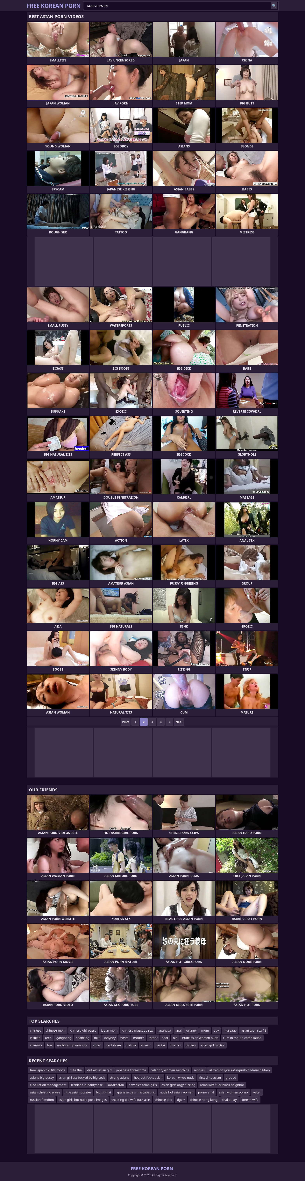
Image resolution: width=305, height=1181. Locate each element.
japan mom (109, 1030)
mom (205, 1030)
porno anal (206, 1092)
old (175, 1038)
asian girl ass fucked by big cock (82, 1077)
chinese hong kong (204, 1100)
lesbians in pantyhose (87, 1085)
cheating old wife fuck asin (130, 1100)
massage (230, 1030)
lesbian (35, 1038)
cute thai (76, 1070)
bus (49, 1045)
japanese (164, 1030)
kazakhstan (115, 1085)
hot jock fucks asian (148, 1077)
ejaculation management (48, 1085)
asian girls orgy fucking (178, 1085)
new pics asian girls (143, 1085)
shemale (36, 1045)
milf (97, 1038)
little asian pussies (78, 1092)
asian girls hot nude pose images (83, 1100)
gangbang (63, 1038)
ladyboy (110, 1038)
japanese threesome (131, 1070)
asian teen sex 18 (253, 1030)
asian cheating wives (45, 1092)
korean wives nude (181, 1077)
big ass (191, 1045)
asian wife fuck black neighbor (222, 1085)
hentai (160, 1045)
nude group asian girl (72, 1045)
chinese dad (163, 1100)
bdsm (124, 1038)
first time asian (210, 1077)
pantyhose (113, 1045)
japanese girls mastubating (135, 1092)
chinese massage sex (137, 1030)
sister (97, 1045)
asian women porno (233, 1092)
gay (216, 1030)
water (256, 1092)
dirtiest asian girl (99, 1070)
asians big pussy (42, 1077)
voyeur (146, 1045)
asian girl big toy (213, 1045)
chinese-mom (56, 1030)
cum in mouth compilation (242, 1038)
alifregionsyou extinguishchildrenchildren (239, 1070)
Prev (125, 722)
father (153, 1038)
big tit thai (103, 1092)
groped (231, 1077)
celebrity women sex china (170, 1070)
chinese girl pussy (83, 1030)
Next (179, 722)
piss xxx (175, 1045)
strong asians (119, 1077)
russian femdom (42, 1100)
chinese (35, 1030)
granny (191, 1030)
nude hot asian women (176, 1092)
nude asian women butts (200, 1038)
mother (138, 1038)
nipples (199, 1070)
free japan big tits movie (47, 1070)
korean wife (250, 1100)
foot (165, 1038)
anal (178, 1030)
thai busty (229, 1100)
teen (48, 1038)
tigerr (181, 1100)
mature (131, 1045)
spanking (82, 1038)
